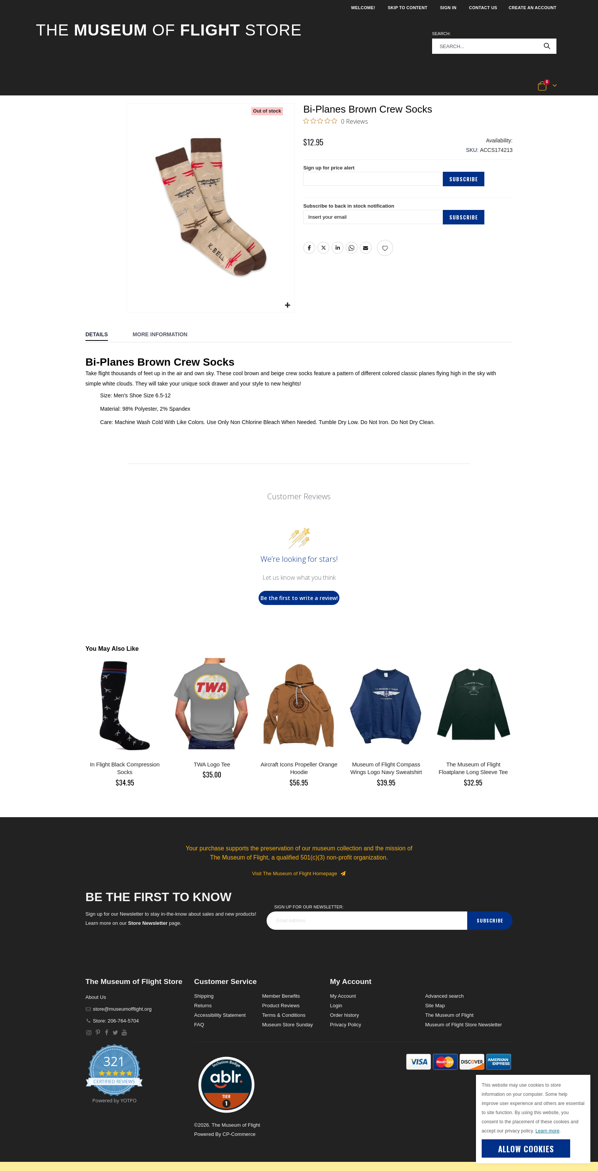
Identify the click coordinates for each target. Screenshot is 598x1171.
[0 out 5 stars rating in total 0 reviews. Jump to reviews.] (335, 121)
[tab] (102, 335)
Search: (441, 33)
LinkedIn (338, 254)
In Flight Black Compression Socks (125, 768)
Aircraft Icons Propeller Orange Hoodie (298, 768)
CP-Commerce (239, 1134)
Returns (203, 1005)
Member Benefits (281, 996)
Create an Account (532, 7)
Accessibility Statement (220, 1015)
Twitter (323, 254)
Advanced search (444, 996)
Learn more (547, 1131)
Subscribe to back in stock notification (352, 212)
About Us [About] (95, 997)
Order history (344, 1015)
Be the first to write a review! (299, 598)
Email (366, 254)
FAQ (199, 1024)
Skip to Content (408, 7)
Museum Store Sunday (287, 1024)
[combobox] (494, 46)
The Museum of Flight (449, 1015)
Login (336, 1005)
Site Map (435, 1005)
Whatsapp (352, 254)
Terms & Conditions (283, 1015)
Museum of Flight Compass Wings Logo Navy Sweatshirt (386, 768)
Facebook (309, 254)
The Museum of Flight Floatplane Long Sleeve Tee (473, 768)
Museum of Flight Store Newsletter (463, 1024)
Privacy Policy (345, 1024)
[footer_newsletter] (367, 920)
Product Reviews (281, 1005)
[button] (61, 86)
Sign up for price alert (330, 172)
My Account (343, 996)
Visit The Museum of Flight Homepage (299, 873)
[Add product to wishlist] (385, 254)
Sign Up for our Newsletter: (309, 907)
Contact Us (483, 7)
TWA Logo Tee (212, 764)
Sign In (448, 7)
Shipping (204, 996)
